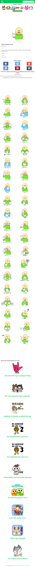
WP (2, 48)
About (13, 565)
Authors (22, 565)
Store (24, 565)
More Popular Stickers (17, 10)
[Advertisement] (17, 20)
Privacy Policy (27, 565)
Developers (15, 565)
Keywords (19, 565)
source (2, 58)
